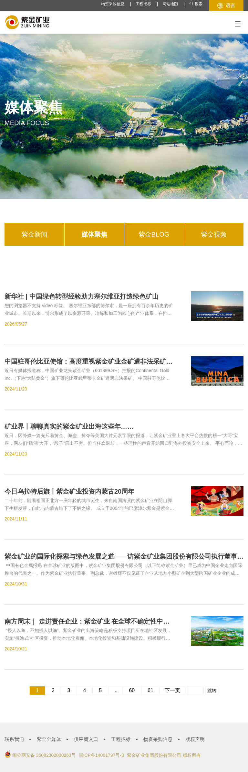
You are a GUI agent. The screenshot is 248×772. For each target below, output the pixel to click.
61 (150, 690)
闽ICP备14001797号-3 (101, 755)
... (115, 690)
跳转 (211, 690)
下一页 (172, 690)
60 (132, 690)
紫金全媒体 (49, 739)
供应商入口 (86, 739)
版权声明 (195, 739)
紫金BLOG (154, 234)
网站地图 (170, 4)
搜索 (195, 4)
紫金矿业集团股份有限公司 (154, 755)
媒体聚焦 (94, 234)
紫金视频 (214, 234)
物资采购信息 (112, 4)
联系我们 (14, 739)
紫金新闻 (34, 234)
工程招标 (143, 4)
